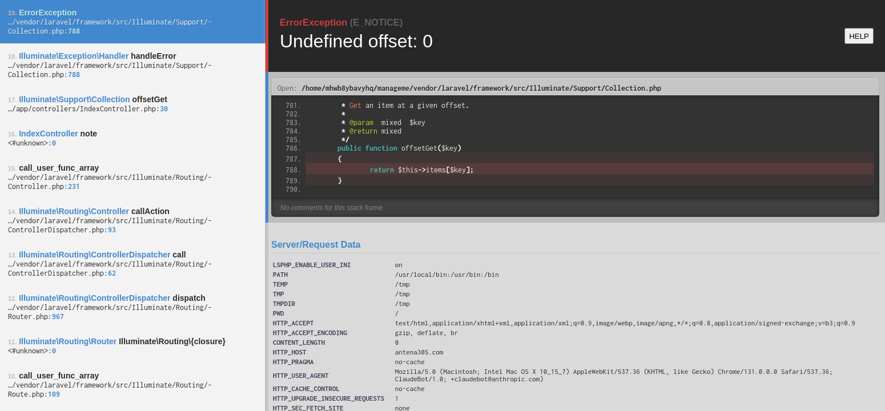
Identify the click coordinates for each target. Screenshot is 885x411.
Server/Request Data (316, 244)
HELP (859, 36)
